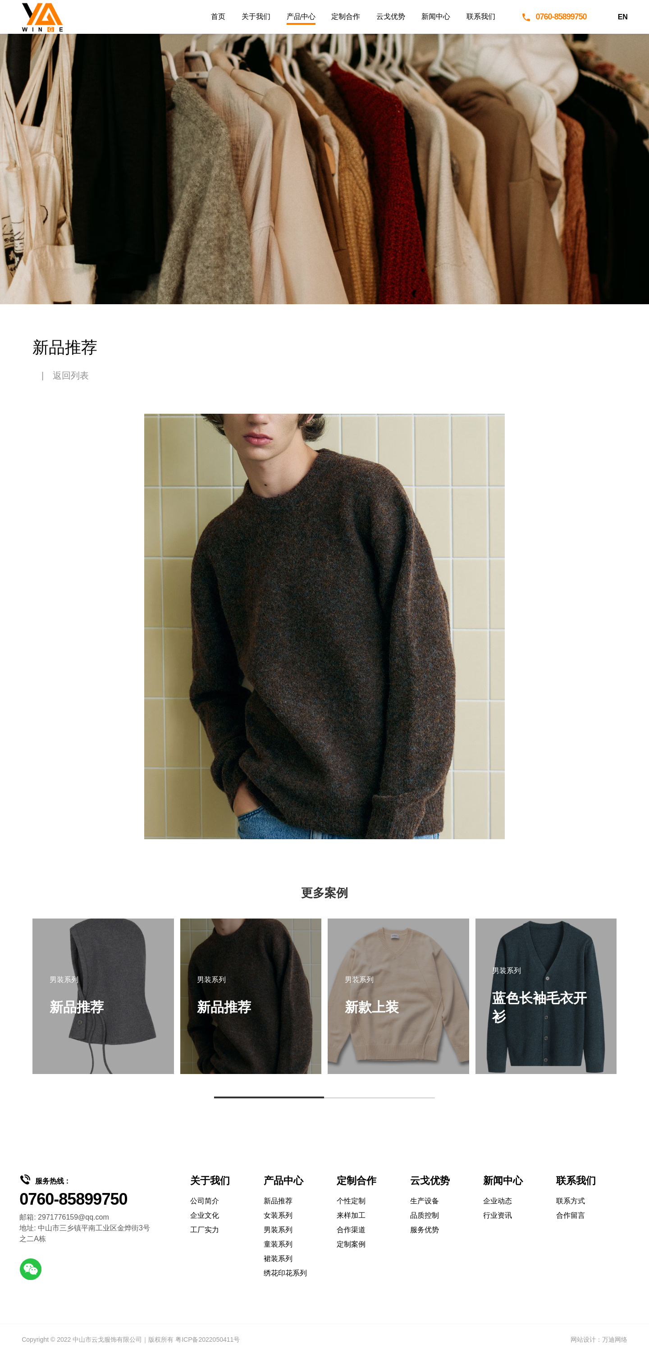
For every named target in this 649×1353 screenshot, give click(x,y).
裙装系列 (278, 1258)
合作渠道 (351, 1230)
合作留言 (570, 1215)
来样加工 (351, 1215)
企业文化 (204, 1215)
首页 (218, 16)
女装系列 (278, 1215)
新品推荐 (278, 1201)
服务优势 (424, 1230)
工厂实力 (204, 1230)
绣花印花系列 (285, 1273)
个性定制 (351, 1201)
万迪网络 (614, 1339)
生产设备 (424, 1201)
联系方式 (570, 1201)
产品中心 (301, 16)
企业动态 (497, 1201)
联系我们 (480, 16)
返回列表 (71, 375)
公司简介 (204, 1201)
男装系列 (278, 1230)
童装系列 (278, 1244)
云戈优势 (390, 16)
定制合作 (345, 16)
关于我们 (256, 16)
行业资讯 (497, 1215)
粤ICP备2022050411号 (207, 1339)
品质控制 (424, 1215)
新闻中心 (435, 16)
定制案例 (351, 1244)
